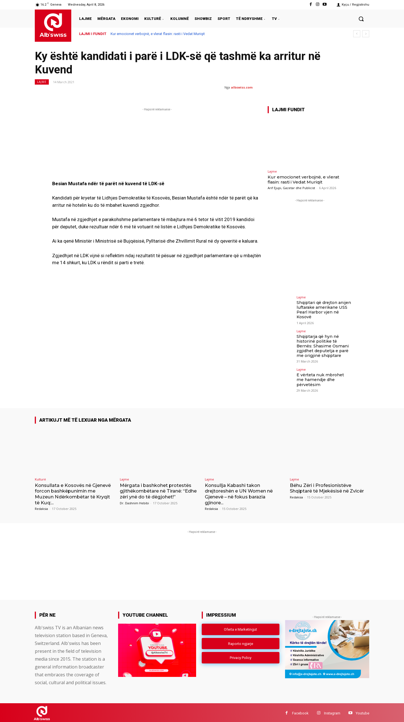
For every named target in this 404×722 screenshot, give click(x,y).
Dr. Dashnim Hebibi (134, 502)
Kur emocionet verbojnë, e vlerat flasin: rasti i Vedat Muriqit (158, 34)
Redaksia (41, 507)
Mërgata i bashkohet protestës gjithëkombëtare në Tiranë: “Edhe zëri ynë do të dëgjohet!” (158, 489)
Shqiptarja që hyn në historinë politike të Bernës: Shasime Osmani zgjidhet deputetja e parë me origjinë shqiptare (322, 345)
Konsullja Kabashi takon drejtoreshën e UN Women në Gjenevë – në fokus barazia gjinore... (242, 492)
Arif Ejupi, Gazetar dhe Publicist (291, 188)
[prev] (356, 33)
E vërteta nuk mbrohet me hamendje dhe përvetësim (324, 376)
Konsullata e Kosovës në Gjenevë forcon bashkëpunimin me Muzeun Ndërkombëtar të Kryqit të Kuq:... (74, 492)
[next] (365, 33)
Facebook (300, 712)
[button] (361, 19)
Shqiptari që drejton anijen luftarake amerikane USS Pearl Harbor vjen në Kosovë (324, 309)
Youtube (362, 712)
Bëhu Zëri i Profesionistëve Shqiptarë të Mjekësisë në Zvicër (323, 489)
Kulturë (40, 478)
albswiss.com (241, 87)
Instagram (332, 712)
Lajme (42, 82)
